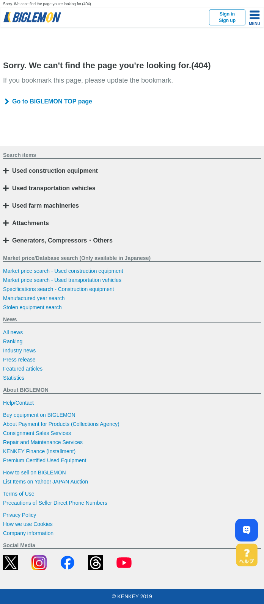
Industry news (19, 350)
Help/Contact (18, 403)
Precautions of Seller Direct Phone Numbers (55, 503)
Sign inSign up (227, 17)
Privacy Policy (19, 515)
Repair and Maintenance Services (43, 442)
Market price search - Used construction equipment (63, 271)
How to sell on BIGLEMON (34, 472)
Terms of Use (18, 494)
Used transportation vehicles (54, 188)
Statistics (13, 378)
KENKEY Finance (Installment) (39, 451)
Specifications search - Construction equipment (58, 289)
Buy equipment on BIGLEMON (39, 415)
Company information (28, 533)
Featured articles (22, 369)
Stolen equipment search (32, 307)
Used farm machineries (45, 205)
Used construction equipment (55, 170)
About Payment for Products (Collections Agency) (61, 424)
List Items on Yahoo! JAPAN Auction (45, 482)
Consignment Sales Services (37, 433)
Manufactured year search (34, 298)
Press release (19, 360)
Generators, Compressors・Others (62, 240)
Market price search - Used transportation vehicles (62, 280)
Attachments (30, 223)
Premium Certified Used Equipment (44, 460)
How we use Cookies (28, 524)
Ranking (12, 341)
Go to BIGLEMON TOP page (52, 101)
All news (13, 332)
